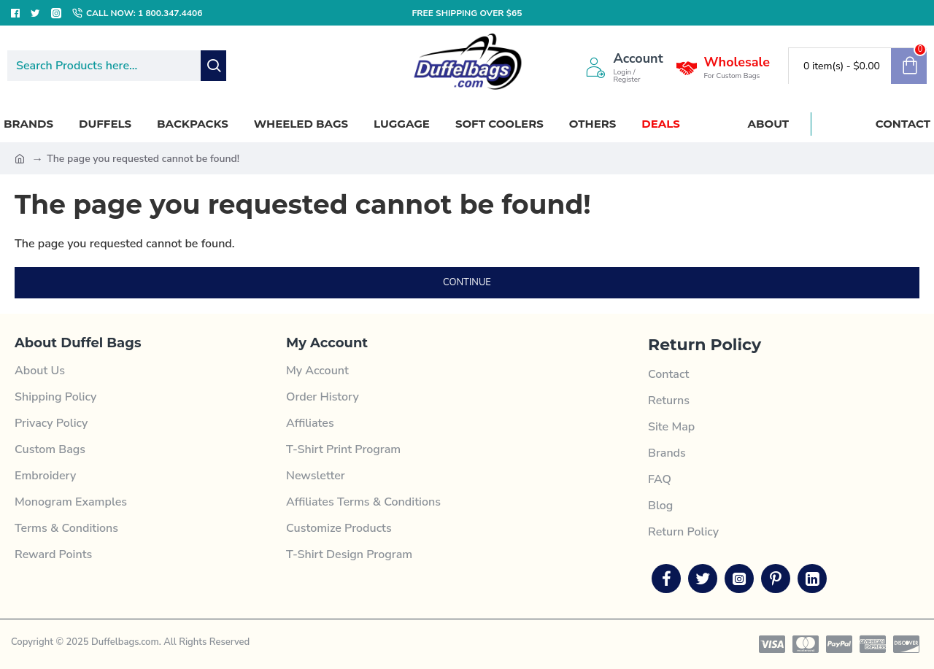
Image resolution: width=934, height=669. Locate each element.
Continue (467, 282)
